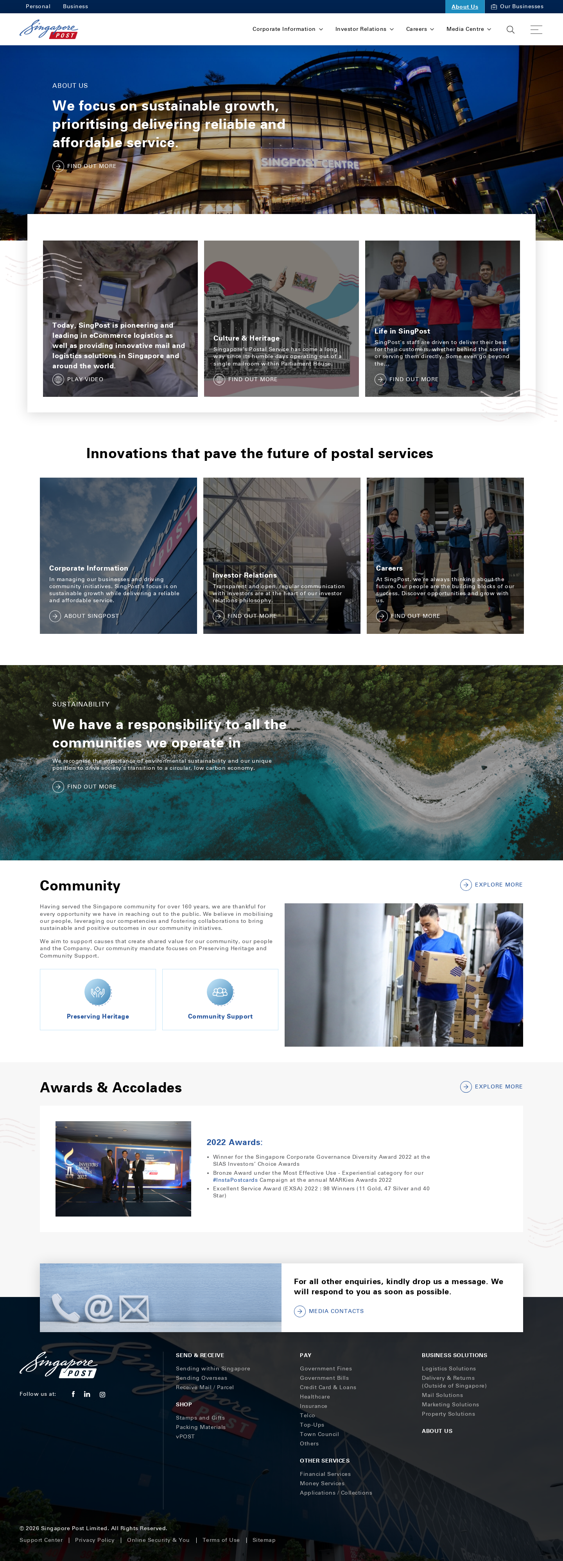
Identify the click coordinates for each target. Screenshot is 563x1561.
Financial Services (325, 1474)
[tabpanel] (118, 556)
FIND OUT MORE (84, 166)
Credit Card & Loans (328, 1387)
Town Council (319, 1434)
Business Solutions (454, 1355)
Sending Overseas (201, 1378)
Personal (38, 6)
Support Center (41, 1540)
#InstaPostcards (235, 1180)
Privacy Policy (95, 1540)
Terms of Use (221, 1540)
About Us (465, 6)
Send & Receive (200, 1355)
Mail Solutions (442, 1395)
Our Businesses (517, 6)
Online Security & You (158, 1540)
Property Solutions (448, 1414)
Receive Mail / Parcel (205, 1387)
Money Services (322, 1483)
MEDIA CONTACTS (329, 1311)
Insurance (314, 1406)
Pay (306, 1355)
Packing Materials (201, 1427)
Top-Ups (312, 1425)
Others (309, 1443)
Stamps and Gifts (200, 1418)
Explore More (491, 885)
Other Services (325, 1460)
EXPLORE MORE (491, 1087)
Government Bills (324, 1378)
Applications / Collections (336, 1493)
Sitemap (264, 1540)
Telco (308, 1415)
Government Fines (326, 1368)
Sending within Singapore (213, 1368)
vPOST (185, 1436)
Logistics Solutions (449, 1368)
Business (75, 6)
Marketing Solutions (450, 1404)
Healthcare (315, 1396)
